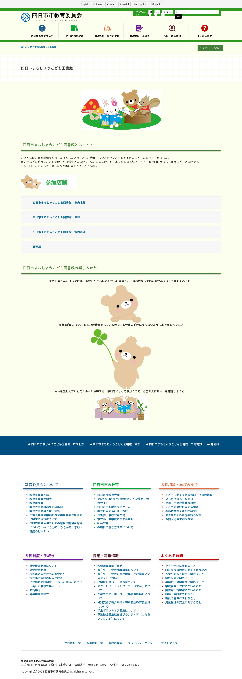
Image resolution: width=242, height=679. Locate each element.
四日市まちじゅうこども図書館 (52, 202)
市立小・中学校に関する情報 (115, 519)
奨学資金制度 (37, 570)
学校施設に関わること (179, 578)
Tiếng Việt (155, 4)
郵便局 (37, 246)
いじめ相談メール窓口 (179, 499)
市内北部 (80, 202)
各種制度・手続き (140, 36)
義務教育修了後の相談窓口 (182, 511)
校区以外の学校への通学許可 (47, 574)
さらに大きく (167, 13)
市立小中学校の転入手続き (46, 578)
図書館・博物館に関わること (183, 590)
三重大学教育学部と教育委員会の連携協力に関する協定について (55, 517)
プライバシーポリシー (142, 643)
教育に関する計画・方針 (112, 511)
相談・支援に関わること (180, 594)
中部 (77, 217)
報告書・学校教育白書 (111, 515)
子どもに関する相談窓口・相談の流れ (189, 495)
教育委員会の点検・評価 (44, 511)
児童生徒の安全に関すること (183, 602)
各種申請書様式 (39, 594)
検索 (178, 16)
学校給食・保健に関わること (183, 586)
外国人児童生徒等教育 (179, 519)
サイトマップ (169, 643)
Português (140, 4)
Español (124, 4)
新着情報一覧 (94, 643)
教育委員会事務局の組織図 (46, 507)
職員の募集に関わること (180, 598)
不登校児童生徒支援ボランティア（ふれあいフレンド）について (123, 616)
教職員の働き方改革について (115, 527)
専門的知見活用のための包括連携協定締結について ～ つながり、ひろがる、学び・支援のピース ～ (56, 527)
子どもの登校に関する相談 (182, 507)
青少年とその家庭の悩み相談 (183, 515)
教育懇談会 (36, 503)
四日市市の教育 (74, 36)
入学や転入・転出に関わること (184, 574)
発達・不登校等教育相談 (180, 503)
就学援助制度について (43, 566)
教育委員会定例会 (40, 499)
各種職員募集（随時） (111, 566)
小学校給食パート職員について (116, 582)
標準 (150, 13)
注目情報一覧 (72, 643)
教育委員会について (42, 36)
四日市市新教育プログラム (114, 507)
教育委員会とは (39, 495)
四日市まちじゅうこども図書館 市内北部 (57, 444)
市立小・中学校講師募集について (118, 570)
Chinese (97, 4)
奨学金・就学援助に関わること (184, 582)
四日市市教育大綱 (108, 495)
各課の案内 (115, 643)
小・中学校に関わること (180, 566)
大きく (157, 13)
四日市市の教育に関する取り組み (186, 570)
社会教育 (102, 523)
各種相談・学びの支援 (107, 36)
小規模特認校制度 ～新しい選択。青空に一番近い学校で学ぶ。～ (55, 584)
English (84, 4)
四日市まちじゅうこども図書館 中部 (116, 444)
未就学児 (35, 590)
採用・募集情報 (172, 36)
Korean (111, 4)
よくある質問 (204, 36)
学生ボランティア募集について (116, 610)
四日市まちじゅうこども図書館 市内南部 (59, 232)
